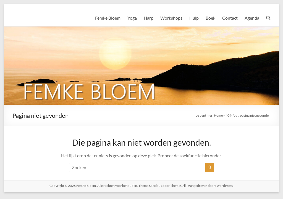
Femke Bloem (107, 17)
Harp (148, 17)
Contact (230, 17)
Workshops (171, 17)
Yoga (132, 17)
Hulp (194, 17)
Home (218, 115)
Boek (210, 17)
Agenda (252, 17)
